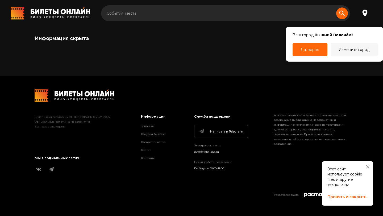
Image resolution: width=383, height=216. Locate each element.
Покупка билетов (153, 134)
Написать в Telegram (220, 131)
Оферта (146, 150)
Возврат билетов (153, 142)
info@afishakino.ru (206, 152)
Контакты (147, 158)
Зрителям (147, 126)
